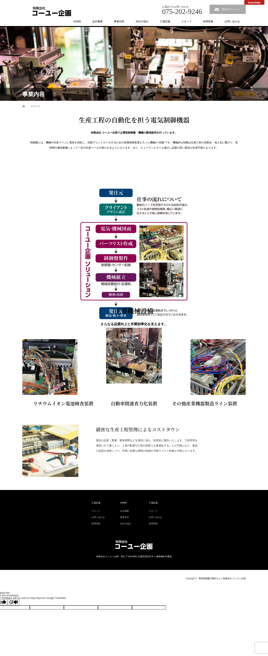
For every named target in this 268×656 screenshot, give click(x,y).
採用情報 (208, 21)
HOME (77, 21)
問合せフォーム (231, 9)
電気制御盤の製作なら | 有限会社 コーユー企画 (222, 578)
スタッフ (186, 21)
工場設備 (165, 21)
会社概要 (97, 21)
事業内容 (119, 21)
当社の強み (142, 21)
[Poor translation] (14, 602)
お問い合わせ (232, 21)
